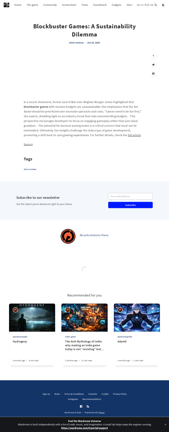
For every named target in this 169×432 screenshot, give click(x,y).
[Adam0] (137, 352)
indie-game (70, 336)
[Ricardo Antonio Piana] (68, 236)
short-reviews (76, 42)
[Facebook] (153, 74)
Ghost (102, 412)
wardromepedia (20, 336)
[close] (165, 424)
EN (138, 4)
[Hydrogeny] (32, 352)
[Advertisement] (84, 73)
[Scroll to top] (153, 56)
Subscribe (130, 205)
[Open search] (155, 5)
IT (142, 4)
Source (28, 144)
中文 (147, 4)
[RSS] (88, 406)
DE (152, 4)
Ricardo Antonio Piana (94, 235)
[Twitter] (153, 65)
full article (134, 135)
